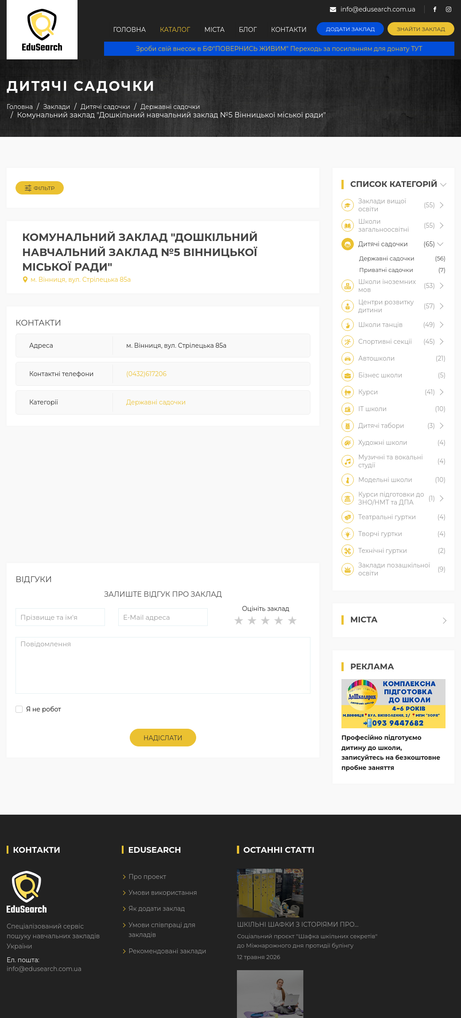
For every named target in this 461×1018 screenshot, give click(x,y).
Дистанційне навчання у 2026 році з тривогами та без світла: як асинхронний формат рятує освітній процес (382, 931)
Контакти (289, 30)
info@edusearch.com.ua (44, 969)
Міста (214, 30)
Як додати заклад (156, 909)
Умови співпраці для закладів (161, 930)
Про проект (147, 877)
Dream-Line (435, 1005)
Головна (128, 30)
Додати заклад (351, 29)
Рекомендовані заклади (167, 951)
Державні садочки (156, 403)
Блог (248, 30)
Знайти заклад (422, 29)
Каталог (174, 30)
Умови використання (162, 893)
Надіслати (162, 738)
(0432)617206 (146, 374)
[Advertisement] (163, 501)
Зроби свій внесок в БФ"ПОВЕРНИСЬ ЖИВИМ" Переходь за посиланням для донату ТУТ (279, 49)
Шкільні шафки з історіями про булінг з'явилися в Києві (371, 876)
